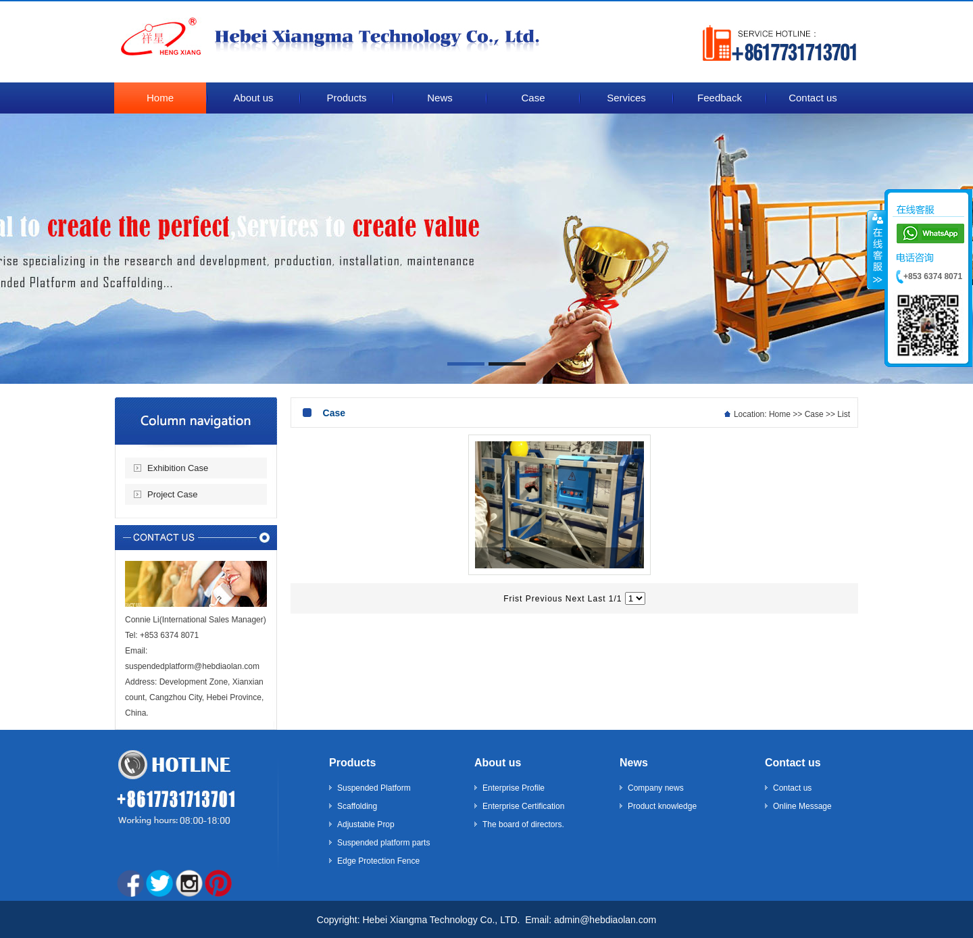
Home (780, 414)
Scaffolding (357, 806)
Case (814, 414)
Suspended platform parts (383, 842)
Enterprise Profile (513, 788)
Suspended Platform (374, 788)
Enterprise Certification (523, 806)
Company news (656, 788)
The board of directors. (523, 824)
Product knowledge (662, 806)
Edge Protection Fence (378, 861)
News (634, 762)
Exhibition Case (177, 468)
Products (352, 762)
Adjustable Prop (366, 824)
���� (876, 249)
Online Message (802, 806)
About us (497, 762)
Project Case (172, 494)
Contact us (793, 762)
